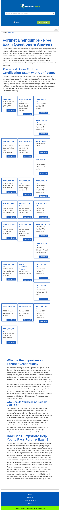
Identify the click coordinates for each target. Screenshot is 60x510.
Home (5, 32)
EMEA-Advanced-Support (23, 266)
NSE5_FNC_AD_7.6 (43, 224)
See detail (11, 110)
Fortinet (11, 32)
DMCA (30, 503)
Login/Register (43, 22)
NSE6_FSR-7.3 (8, 181)
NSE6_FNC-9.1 (41, 141)
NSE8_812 (7, 99)
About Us (30, 497)
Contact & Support (30, 500)
